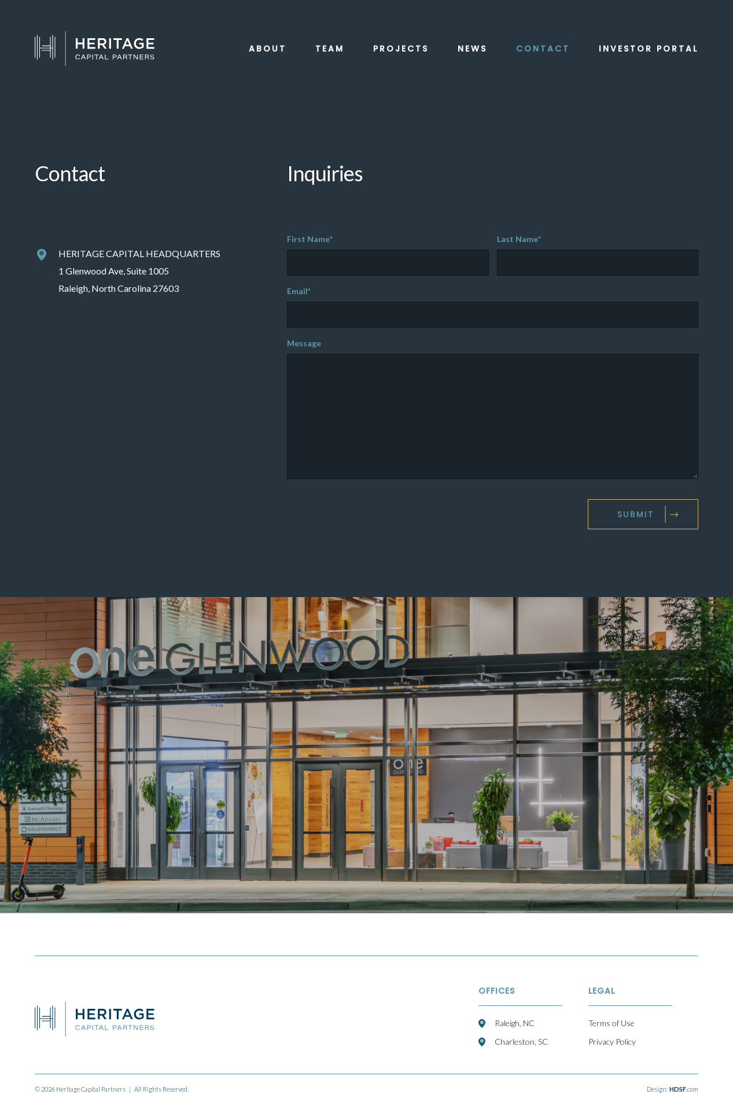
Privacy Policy (612, 1041)
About (267, 48)
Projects (401, 48)
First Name (312, 239)
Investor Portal (648, 48)
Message (304, 343)
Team (329, 48)
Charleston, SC (521, 1041)
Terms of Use (611, 1023)
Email (301, 291)
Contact (543, 48)
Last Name (521, 239)
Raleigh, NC (515, 1023)
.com (683, 1089)
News (472, 48)
